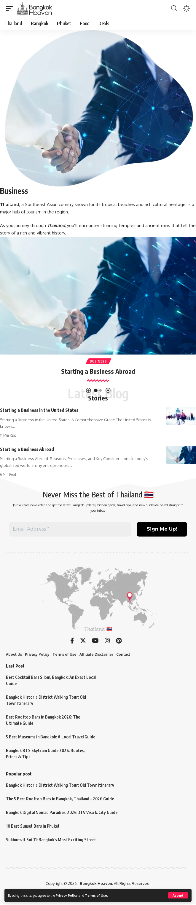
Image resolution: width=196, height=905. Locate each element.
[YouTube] (95, 641)
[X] (83, 641)
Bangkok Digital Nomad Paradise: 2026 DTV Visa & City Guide (61, 812)
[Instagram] (107, 641)
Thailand (9, 204)
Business (98, 361)
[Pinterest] (118, 641)
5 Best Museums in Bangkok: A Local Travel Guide (50, 737)
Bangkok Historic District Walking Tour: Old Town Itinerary (60, 785)
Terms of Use (96, 895)
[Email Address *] (70, 529)
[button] (178, 895)
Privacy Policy (67, 895)
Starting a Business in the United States (39, 410)
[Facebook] (72, 641)
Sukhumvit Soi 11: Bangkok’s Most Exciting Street (51, 839)
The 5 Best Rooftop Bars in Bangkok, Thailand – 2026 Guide (60, 799)
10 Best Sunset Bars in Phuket (33, 826)
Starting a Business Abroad (98, 371)
